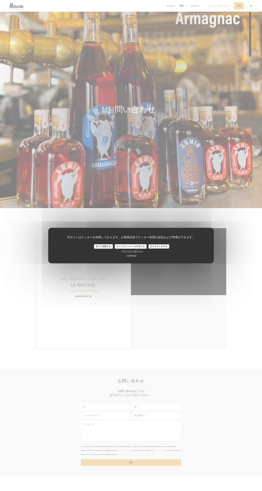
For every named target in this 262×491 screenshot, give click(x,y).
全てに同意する (103, 246)
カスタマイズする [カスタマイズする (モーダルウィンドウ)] (158, 246)
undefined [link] (131, 255)
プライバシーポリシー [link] (132, 251)
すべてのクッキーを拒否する (130, 246)
